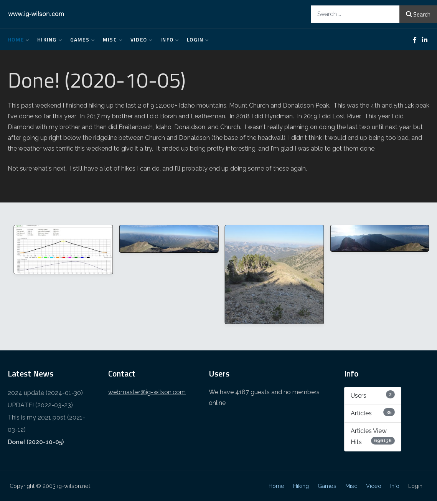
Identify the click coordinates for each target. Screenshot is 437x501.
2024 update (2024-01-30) (45, 392)
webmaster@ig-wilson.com (147, 392)
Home (17, 39)
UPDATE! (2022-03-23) (40, 405)
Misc (111, 39)
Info (167, 39)
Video (139, 39)
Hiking (48, 39)
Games (80, 39)
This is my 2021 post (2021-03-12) (46, 423)
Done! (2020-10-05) (36, 442)
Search (418, 14)
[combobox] (355, 14)
